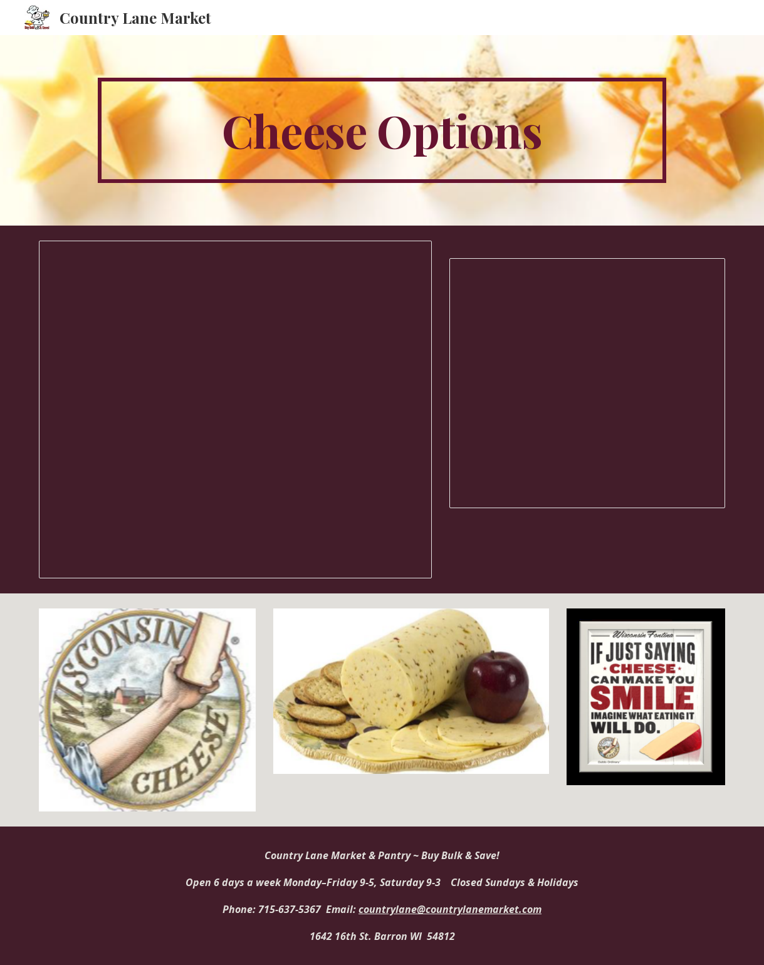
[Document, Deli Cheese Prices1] (235, 409)
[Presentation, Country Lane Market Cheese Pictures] (587, 383)
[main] (382, 130)
